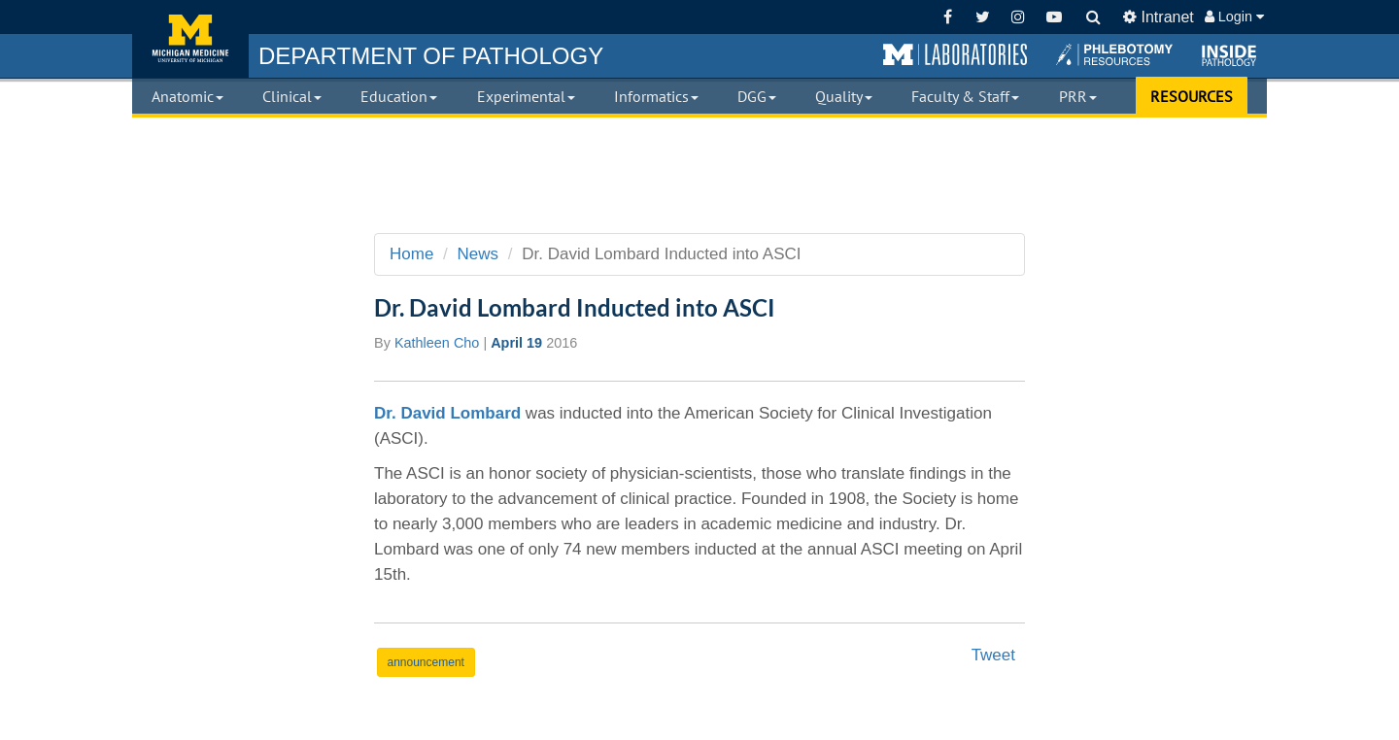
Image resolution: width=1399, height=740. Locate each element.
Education (398, 96)
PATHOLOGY (430, 56)
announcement (426, 662)
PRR (1078, 96)
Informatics (656, 96)
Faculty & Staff (965, 96)
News (478, 254)
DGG (756, 96)
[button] (955, 55)
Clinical (292, 96)
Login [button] (1234, 16)
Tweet (993, 655)
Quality (843, 96)
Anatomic (187, 96)
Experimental (526, 96)
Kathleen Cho (437, 343)
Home (411, 254)
